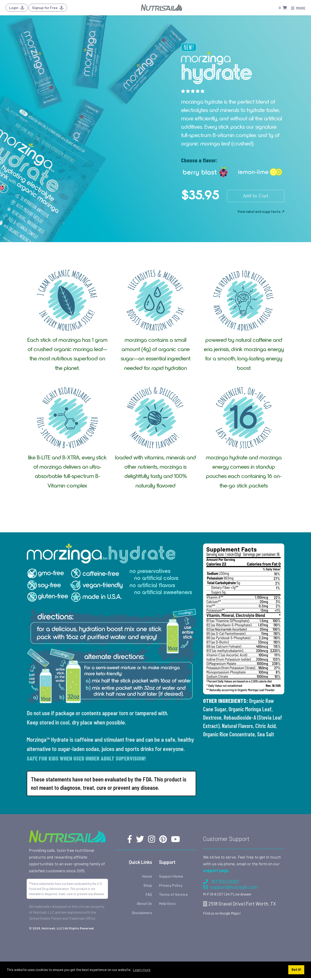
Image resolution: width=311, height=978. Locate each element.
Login (16, 7)
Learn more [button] (141, 969)
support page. (216, 870)
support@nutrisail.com (230, 887)
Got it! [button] (296, 969)
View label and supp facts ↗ (260, 211)
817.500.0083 (221, 881)
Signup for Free (48, 7)
